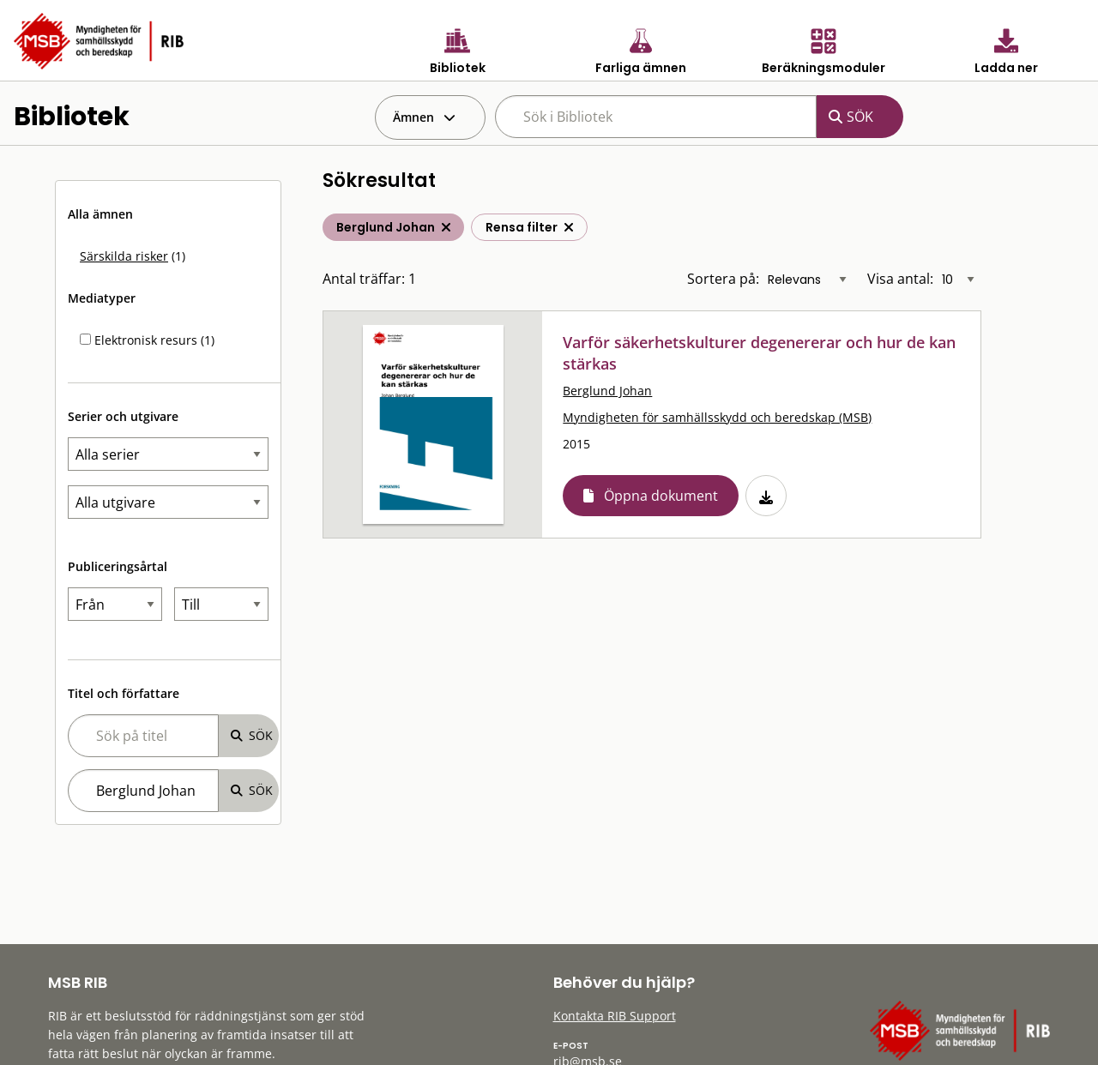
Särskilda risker (124, 256)
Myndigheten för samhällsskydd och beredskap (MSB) (717, 417)
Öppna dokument (661, 495)
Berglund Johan (607, 390)
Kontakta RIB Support (614, 1016)
